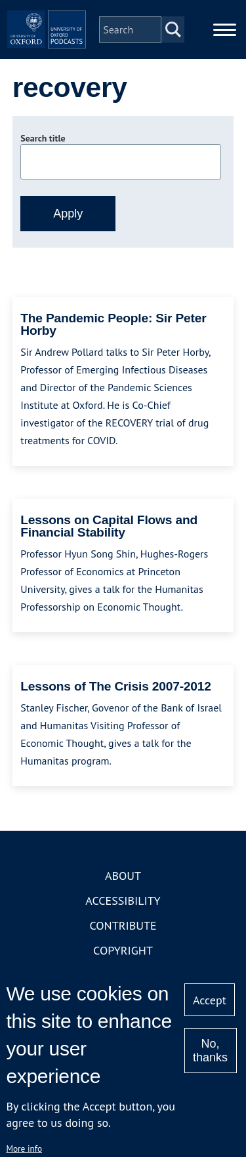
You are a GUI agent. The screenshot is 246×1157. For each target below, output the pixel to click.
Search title (42, 138)
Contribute (122, 925)
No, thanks (210, 1050)
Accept (209, 1000)
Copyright (123, 950)
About (123, 875)
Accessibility (122, 900)
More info (24, 1148)
